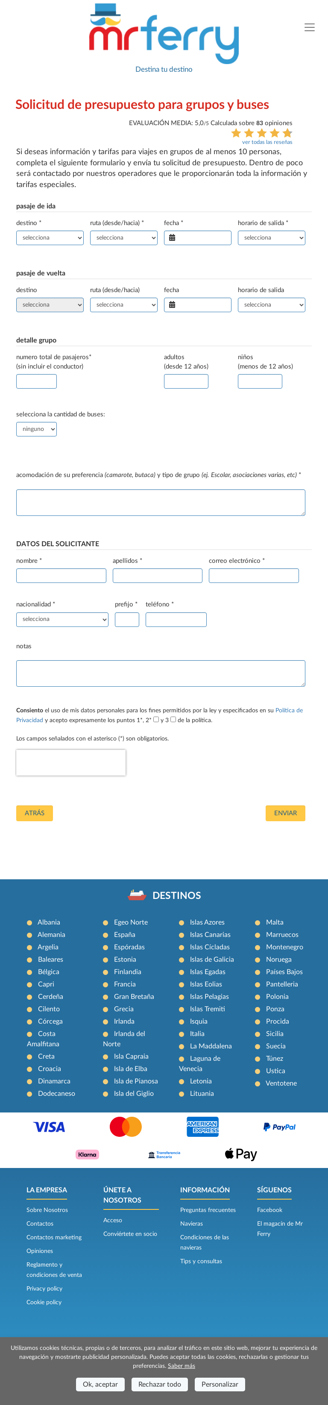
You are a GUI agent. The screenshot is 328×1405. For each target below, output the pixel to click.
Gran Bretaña (134, 996)
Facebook (269, 1210)
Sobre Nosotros (47, 1210)
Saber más (181, 1366)
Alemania (51, 934)
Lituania (202, 1093)
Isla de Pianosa (136, 1081)
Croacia (49, 1068)
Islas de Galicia (212, 959)
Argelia (48, 947)
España (124, 934)
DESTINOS (176, 896)
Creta (46, 1056)
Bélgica (48, 972)
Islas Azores (207, 922)
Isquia (199, 1021)
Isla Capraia (131, 1056)
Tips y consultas (201, 1261)
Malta (275, 922)
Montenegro (284, 947)
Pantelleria (282, 984)
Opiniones (39, 1251)
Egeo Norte (131, 922)
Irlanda (124, 1021)
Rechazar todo (159, 1384)
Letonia (201, 1081)
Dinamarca (54, 1081)
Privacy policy (44, 1289)
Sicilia (275, 1033)
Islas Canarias (210, 934)
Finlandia (127, 972)
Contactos (39, 1224)
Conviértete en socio (130, 1234)
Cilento (49, 1009)
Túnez (274, 1058)
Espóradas (129, 947)
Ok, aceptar (100, 1384)
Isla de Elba (130, 1068)
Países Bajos (284, 972)
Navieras (191, 1224)
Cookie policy (44, 1302)
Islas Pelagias (209, 996)
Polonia (277, 996)
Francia (125, 984)
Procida (277, 1021)
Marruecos (282, 934)
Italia (197, 1033)
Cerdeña (50, 996)
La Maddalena (211, 1046)
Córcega (50, 1021)
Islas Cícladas (210, 947)
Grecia (124, 1009)
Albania (49, 922)
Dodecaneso (56, 1093)
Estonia (125, 959)
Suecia (276, 1046)
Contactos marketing (54, 1238)
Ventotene (281, 1083)
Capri (46, 984)
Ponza (275, 1009)
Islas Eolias (206, 984)
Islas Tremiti (207, 1009)
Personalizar (220, 1384)
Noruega (279, 959)
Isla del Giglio (134, 1093)
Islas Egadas (208, 972)
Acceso (112, 1221)
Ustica (275, 1071)
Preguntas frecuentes (208, 1210)
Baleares (50, 959)
